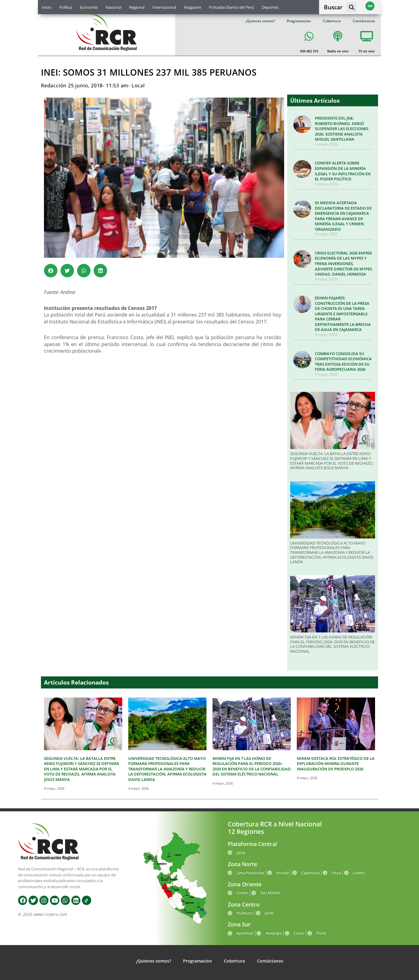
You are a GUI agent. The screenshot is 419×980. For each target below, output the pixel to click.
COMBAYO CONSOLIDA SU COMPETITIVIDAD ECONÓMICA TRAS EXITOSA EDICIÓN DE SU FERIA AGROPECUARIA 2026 (343, 361)
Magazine (192, 7)
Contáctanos (364, 20)
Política (65, 7)
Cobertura (332, 20)
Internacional (164, 7)
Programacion (299, 20)
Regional (136, 7)
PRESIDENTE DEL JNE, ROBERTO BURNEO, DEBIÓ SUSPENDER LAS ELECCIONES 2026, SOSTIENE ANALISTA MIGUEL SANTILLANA (341, 128)
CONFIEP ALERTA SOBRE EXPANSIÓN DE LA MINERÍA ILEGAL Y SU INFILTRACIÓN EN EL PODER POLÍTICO (343, 171)
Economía (89, 7)
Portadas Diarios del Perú (231, 7)
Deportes (270, 7)
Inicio (46, 7)
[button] (351, 7)
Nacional (113, 7)
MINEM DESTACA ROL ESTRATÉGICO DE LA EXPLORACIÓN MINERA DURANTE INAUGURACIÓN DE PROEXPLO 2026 (335, 764)
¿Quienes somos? (260, 20)
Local (138, 85)
